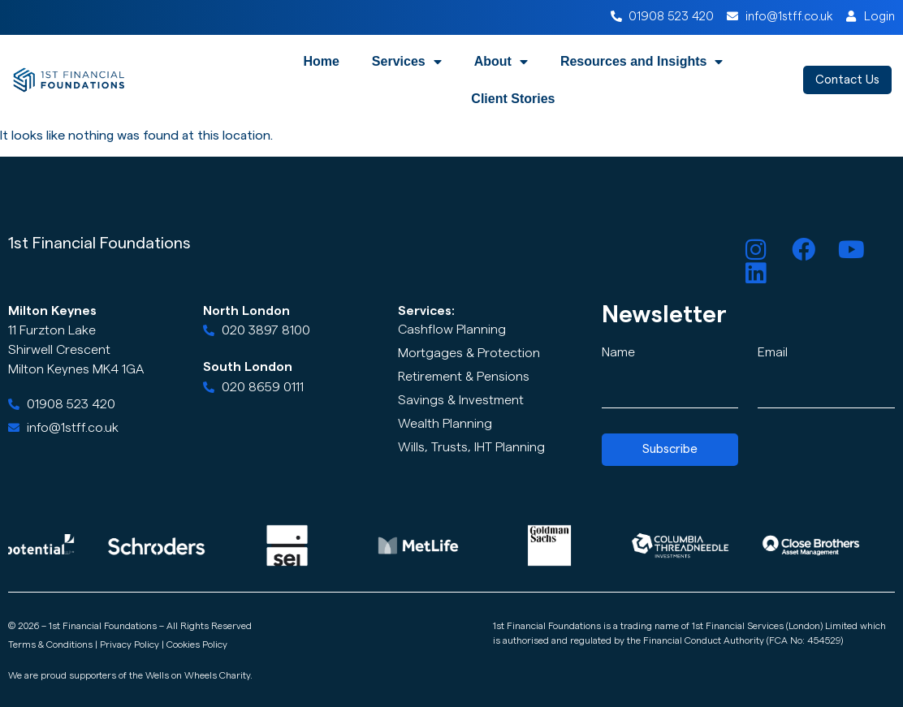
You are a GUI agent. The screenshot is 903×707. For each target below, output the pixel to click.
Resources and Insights (642, 61)
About (501, 61)
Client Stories (513, 99)
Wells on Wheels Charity (197, 675)
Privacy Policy (129, 644)
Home (321, 61)
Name (618, 352)
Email (773, 352)
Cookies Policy (196, 644)
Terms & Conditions (50, 644)
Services (407, 61)
